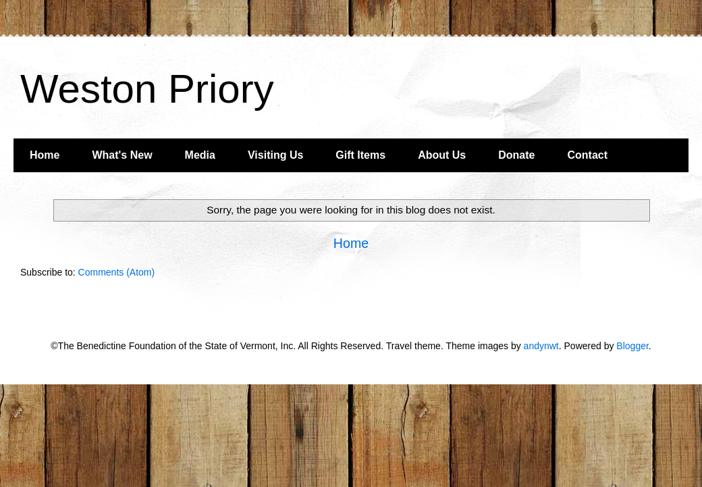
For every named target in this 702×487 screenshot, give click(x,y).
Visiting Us (275, 155)
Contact (587, 155)
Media (200, 155)
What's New (122, 155)
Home (44, 155)
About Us (442, 155)
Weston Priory (147, 88)
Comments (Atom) (116, 272)
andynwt (541, 345)
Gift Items (360, 155)
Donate (516, 155)
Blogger (632, 345)
